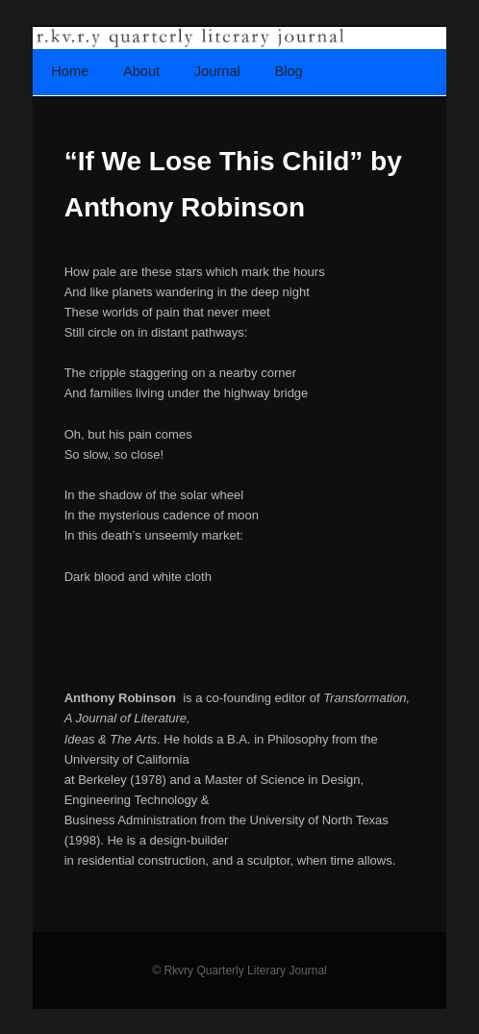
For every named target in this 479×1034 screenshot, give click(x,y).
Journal (217, 71)
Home (69, 71)
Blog (288, 71)
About (141, 71)
